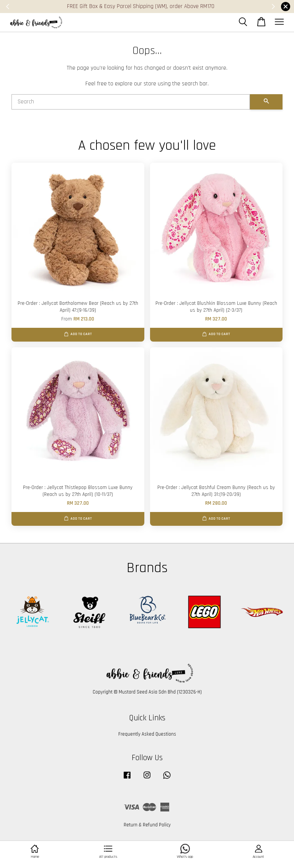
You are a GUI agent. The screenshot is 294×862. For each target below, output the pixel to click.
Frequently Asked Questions (147, 734)
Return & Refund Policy (147, 825)
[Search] (130, 102)
